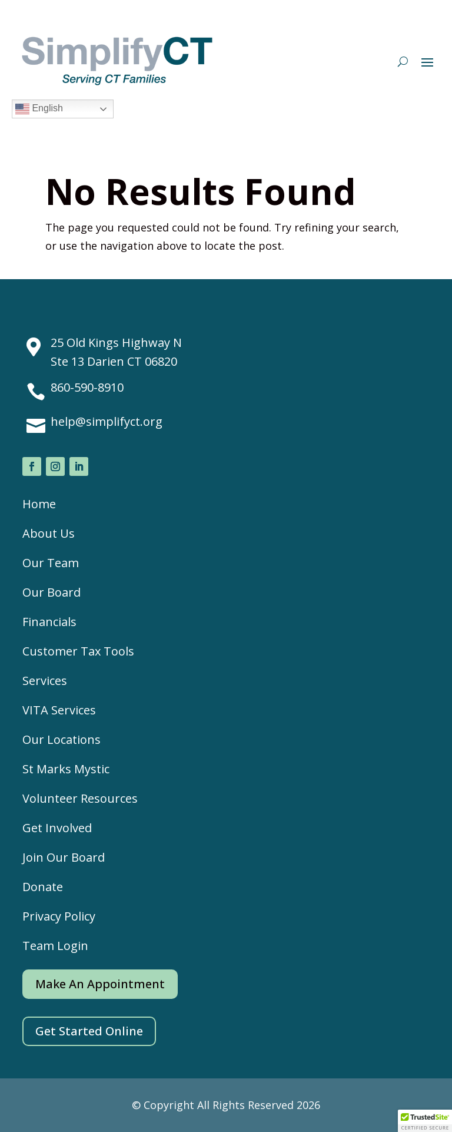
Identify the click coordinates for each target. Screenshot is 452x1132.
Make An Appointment (100, 984)
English (39, 109)
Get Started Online (89, 1031)
